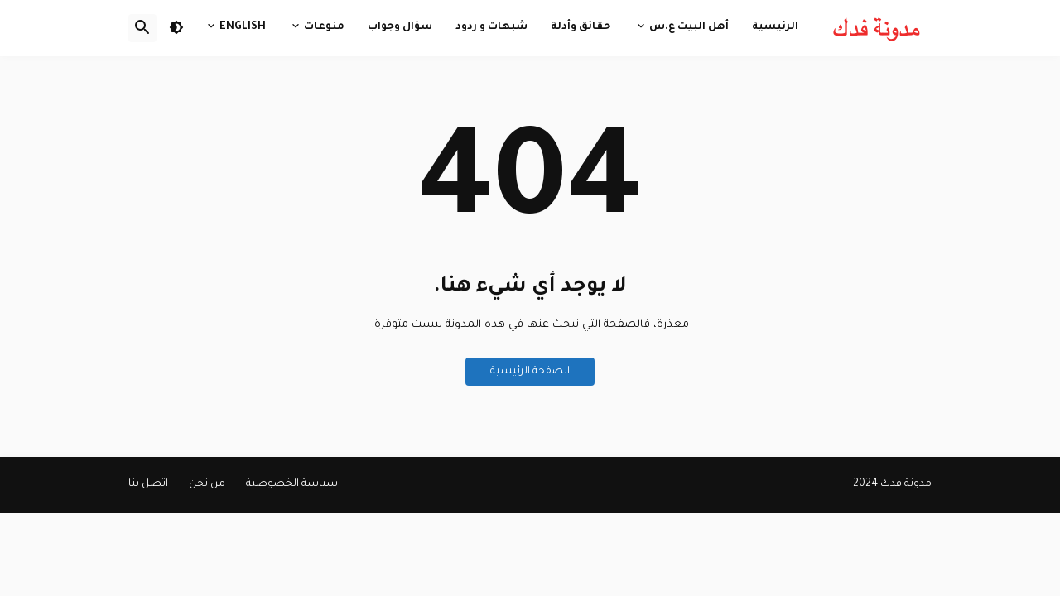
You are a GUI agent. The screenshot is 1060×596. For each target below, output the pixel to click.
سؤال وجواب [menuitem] (400, 27)
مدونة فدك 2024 (892, 484)
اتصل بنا (148, 484)
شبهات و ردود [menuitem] (491, 27)
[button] (176, 28)
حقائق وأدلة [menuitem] (581, 27)
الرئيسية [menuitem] (775, 27)
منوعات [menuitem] (324, 27)
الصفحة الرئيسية (530, 371)
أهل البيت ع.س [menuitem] (689, 27)
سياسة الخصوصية (292, 484)
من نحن (207, 484)
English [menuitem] (242, 27)
